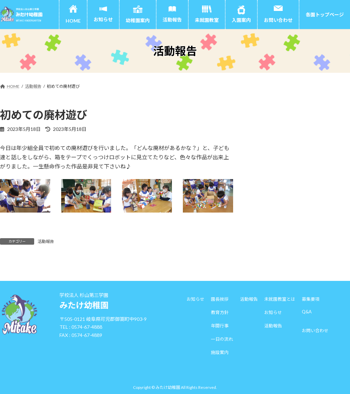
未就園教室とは (279, 299)
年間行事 (220, 325)
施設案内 (220, 352)
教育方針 (220, 312)
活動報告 (46, 241)
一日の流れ (222, 339)
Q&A (307, 311)
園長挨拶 (220, 299)
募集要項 (311, 299)
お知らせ (195, 299)
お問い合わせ (315, 330)
